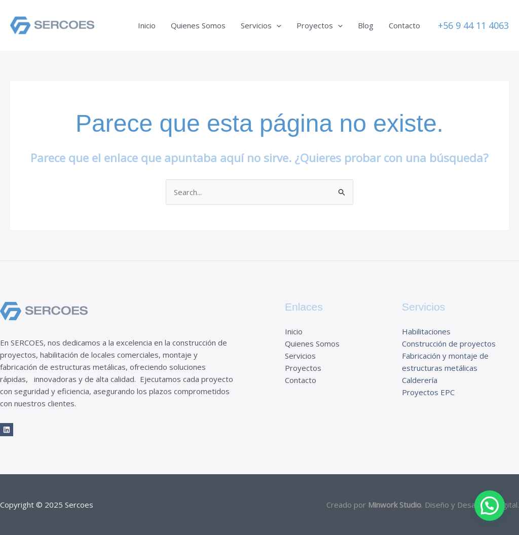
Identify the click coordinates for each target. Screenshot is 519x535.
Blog (366, 25)
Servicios (261, 25)
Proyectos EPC (428, 392)
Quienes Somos (198, 25)
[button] (473, 25)
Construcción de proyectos (449, 343)
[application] (276, 25)
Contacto (404, 25)
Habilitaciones (426, 331)
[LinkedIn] (6, 429)
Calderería (419, 380)
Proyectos (319, 25)
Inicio (147, 25)
